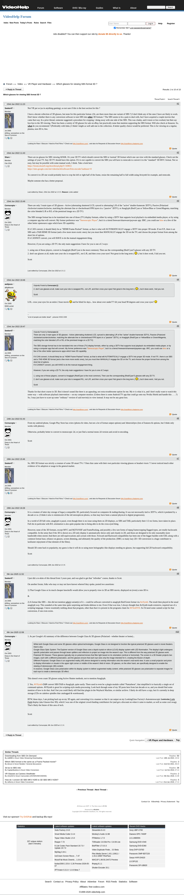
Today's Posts (26, 23)
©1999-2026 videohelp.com (92, 892)
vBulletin (96, 810)
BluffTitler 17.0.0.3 (99, 846)
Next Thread (100, 790)
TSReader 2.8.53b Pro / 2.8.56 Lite (106, 842)
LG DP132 (133, 861)
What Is (116, 7)
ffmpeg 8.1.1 (97, 864)
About (133, 7)
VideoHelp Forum (17, 17)
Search (43, 23)
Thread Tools (159, 99)
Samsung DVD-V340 (137, 842)
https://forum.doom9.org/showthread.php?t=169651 (50, 166)
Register (171, 23)
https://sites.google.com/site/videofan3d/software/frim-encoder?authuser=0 (60, 169)
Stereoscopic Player (88, 220)
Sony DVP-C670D (136, 850)
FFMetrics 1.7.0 (98, 838)
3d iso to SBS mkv (13, 768)
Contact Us (145, 801)
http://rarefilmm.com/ (80, 143)
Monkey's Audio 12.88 (101, 834)
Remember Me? (122, 28)
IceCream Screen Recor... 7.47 (67, 856)
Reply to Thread (13, 89)
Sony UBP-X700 (136, 830)
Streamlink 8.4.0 (98, 830)
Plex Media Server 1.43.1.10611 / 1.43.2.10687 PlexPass (105, 855)
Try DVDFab (26, 817)
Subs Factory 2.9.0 (62, 830)
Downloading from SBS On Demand (20, 756)
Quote (173, 148)
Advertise (92, 881)
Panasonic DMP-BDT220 (139, 854)
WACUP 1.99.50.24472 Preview (105, 860)
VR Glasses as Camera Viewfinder (20, 774)
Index (6, 23)
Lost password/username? (140, 28)
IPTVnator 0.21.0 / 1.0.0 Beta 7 (67, 870)
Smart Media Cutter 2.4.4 (65, 834)
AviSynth (144, 602)
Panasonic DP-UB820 (138, 865)
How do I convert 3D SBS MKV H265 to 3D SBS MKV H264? (31, 780)
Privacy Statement (168, 801)
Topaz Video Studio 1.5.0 (65, 838)
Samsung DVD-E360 (137, 846)
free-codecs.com (96, 887)
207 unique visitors (34, 841)
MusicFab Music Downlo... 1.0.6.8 (68, 860)
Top (178, 740)
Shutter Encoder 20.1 (100, 868)
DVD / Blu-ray (79, 7)
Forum (40, 7)
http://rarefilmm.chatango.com (132, 143)
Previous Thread (85, 790)
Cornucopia (10, 205)
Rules (36, 23)
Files (49, 23)
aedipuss (9, 284)
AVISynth (38, 684)
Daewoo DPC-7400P (137, 834)
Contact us (58, 881)
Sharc (7, 157)
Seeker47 (9, 108)
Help (160, 23)
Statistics (123, 881)
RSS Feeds (111, 881)
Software (58, 7)
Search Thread (173, 99)
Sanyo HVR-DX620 (137, 858)
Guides (99, 7)
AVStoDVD (135, 608)
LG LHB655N (134, 838)
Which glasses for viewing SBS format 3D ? (76, 84)
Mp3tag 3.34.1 (60, 852)
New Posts (14, 23)
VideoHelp (155, 801)
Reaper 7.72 (60, 842)
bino (161, 220)
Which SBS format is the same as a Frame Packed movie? (30, 762)
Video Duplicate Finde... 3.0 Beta (105, 850)
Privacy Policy (72, 881)
